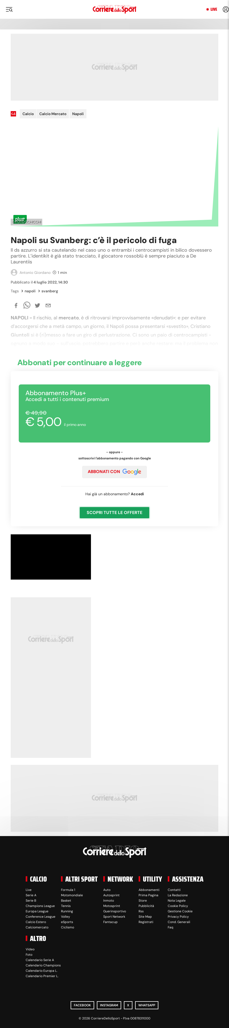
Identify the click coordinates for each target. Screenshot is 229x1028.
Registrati (146, 922)
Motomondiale (72, 895)
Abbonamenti (149, 890)
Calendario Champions (43, 965)
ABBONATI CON (114, 472)
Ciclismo (67, 927)
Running (67, 911)
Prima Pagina (148, 895)
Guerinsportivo (114, 911)
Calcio (28, 113)
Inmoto (108, 900)
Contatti (174, 890)
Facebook (82, 1005)
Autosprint (111, 895)
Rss (141, 911)
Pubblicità (146, 906)
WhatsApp (146, 1005)
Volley (65, 916)
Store (143, 900)
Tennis (66, 906)
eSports (67, 922)
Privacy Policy (178, 916)
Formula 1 (68, 890)
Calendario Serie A (40, 960)
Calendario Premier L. (42, 976)
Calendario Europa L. (41, 971)
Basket (66, 900)
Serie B (31, 900)
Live (214, 9)
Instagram (109, 1005)
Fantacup (110, 922)
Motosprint (111, 906)
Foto (29, 955)
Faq (170, 927)
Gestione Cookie (180, 911)
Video (30, 949)
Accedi (137, 494)
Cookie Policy (178, 906)
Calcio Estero (36, 922)
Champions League (40, 906)
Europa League (37, 911)
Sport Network (114, 916)
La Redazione (178, 895)
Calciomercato (37, 927)
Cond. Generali (179, 922)
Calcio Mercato (52, 113)
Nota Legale (177, 900)
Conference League (40, 916)
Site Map (145, 916)
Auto (106, 890)
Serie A (31, 895)
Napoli (78, 113)
